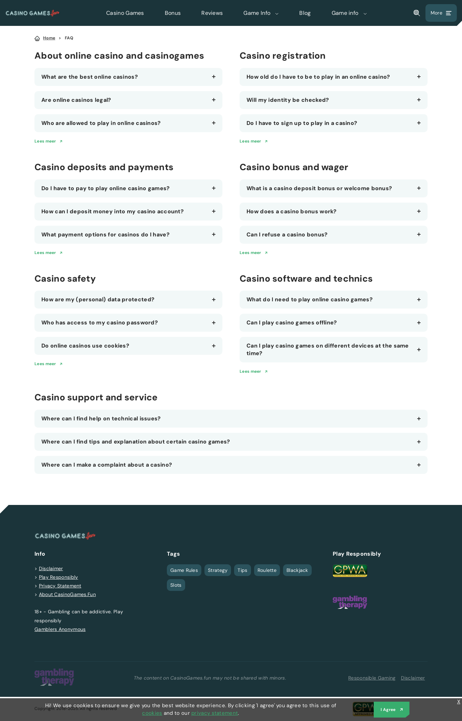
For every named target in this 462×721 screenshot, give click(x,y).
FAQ (69, 38)
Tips (242, 570)
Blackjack (297, 570)
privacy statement (214, 713)
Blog (305, 13)
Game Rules (184, 570)
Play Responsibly (58, 577)
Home (49, 38)
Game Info (261, 13)
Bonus (173, 13)
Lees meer (45, 141)
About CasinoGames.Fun (67, 594)
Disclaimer (51, 568)
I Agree (388, 709)
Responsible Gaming (371, 678)
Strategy (218, 570)
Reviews (212, 13)
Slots (176, 585)
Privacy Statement (60, 586)
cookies (152, 713)
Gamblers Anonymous (60, 629)
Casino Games (125, 13)
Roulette (267, 570)
